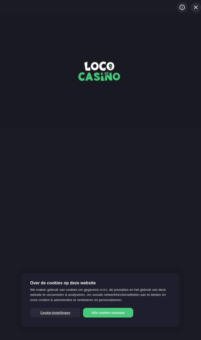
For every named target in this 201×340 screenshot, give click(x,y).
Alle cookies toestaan (108, 313)
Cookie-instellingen (55, 313)
